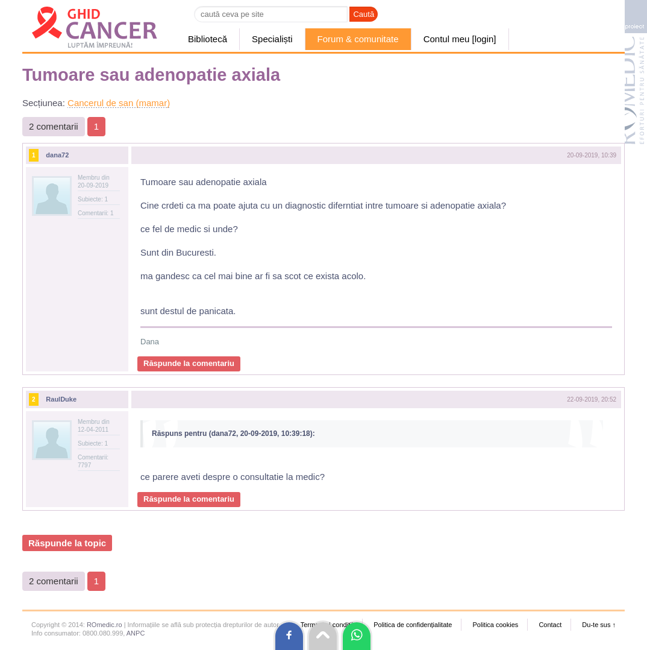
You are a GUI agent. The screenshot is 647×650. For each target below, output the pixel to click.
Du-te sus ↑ (599, 624)
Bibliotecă (207, 39)
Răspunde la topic (67, 543)
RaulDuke (61, 399)
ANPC (136, 633)
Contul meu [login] (460, 39)
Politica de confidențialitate (413, 624)
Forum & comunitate (358, 39)
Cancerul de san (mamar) (118, 103)
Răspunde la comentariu (188, 363)
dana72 (57, 155)
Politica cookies (495, 624)
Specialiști (272, 39)
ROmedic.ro (104, 624)
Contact (550, 624)
